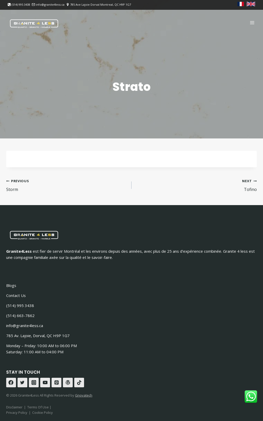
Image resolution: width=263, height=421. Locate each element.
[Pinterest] (56, 383)
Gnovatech (83, 395)
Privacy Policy (16, 412)
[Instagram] (34, 383)
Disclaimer (14, 407)
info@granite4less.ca (24, 325)
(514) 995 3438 (20, 305)
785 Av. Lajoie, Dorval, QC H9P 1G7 (38, 335)
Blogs (11, 285)
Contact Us (16, 295)
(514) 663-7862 (20, 315)
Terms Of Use (38, 407)
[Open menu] (252, 23)
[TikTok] (79, 383)
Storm (66, 185)
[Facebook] (11, 383)
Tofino (196, 185)
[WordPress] (68, 383)
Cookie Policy (42, 412)
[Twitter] (22, 383)
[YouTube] (45, 383)
